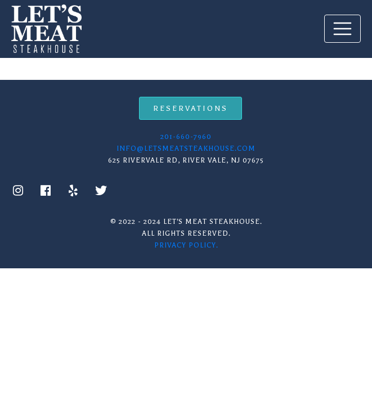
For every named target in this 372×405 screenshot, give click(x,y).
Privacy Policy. (186, 245)
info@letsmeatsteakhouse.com (186, 148)
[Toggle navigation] (342, 28)
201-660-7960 (186, 137)
